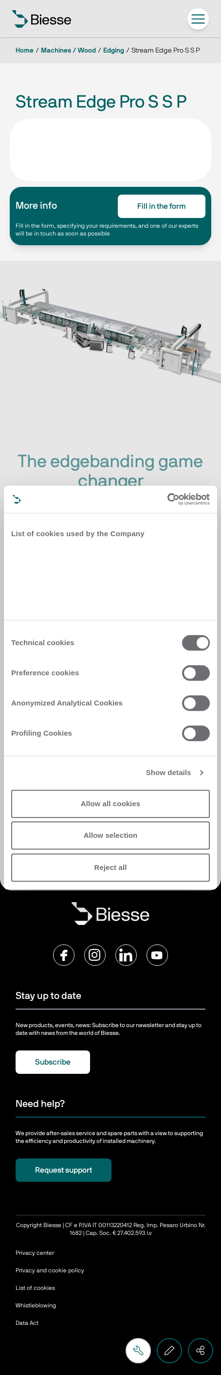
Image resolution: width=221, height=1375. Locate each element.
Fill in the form (161, 206)
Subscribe (53, 1062)
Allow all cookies (111, 803)
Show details (168, 772)
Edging (113, 50)
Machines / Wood (68, 50)
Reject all (110, 867)
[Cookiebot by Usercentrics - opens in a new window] (167, 499)
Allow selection (111, 835)
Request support (63, 1170)
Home (25, 50)
